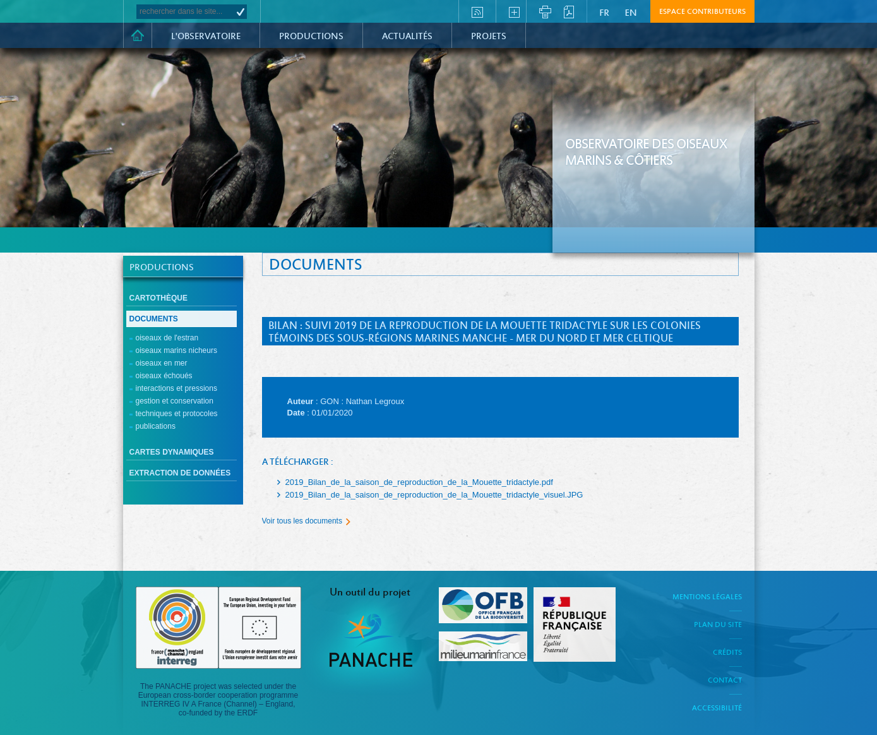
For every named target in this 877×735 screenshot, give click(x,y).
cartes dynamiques (171, 452)
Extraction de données (180, 473)
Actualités (407, 36)
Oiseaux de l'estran (167, 337)
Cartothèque (158, 298)
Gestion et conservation (174, 401)
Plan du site (718, 625)
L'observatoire (206, 36)
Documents (153, 318)
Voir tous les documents (302, 521)
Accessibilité (717, 708)
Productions (311, 36)
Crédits (727, 652)
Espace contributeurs (702, 12)
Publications (156, 426)
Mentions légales (707, 597)
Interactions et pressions (176, 388)
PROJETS (488, 36)
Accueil (137, 35)
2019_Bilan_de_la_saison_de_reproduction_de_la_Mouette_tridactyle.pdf (419, 482)
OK (240, 11)
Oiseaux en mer (162, 363)
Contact (725, 680)
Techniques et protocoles (177, 413)
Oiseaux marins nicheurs (176, 350)
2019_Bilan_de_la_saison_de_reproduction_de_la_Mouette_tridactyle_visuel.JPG (434, 494)
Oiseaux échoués (164, 375)
